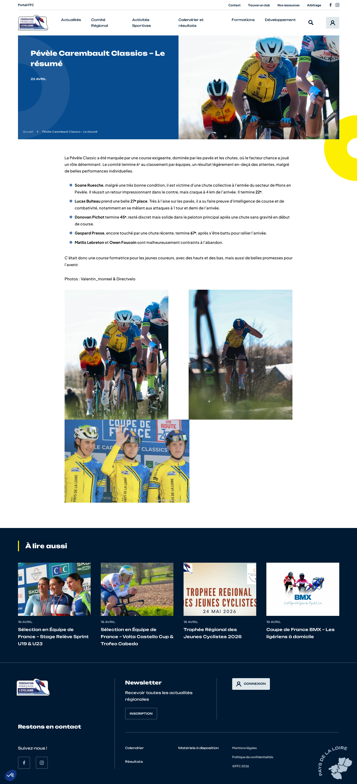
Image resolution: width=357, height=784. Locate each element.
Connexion (251, 684)
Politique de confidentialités (252, 757)
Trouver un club (259, 5)
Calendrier (134, 748)
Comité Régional (99, 23)
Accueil (28, 131)
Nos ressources (288, 5)
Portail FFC (26, 5)
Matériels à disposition (198, 748)
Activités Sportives (141, 23)
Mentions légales (244, 748)
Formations (243, 20)
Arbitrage (314, 5)
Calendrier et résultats (191, 23)
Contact (234, 5)
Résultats (134, 761)
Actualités (71, 20)
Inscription (141, 713)
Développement (280, 20)
